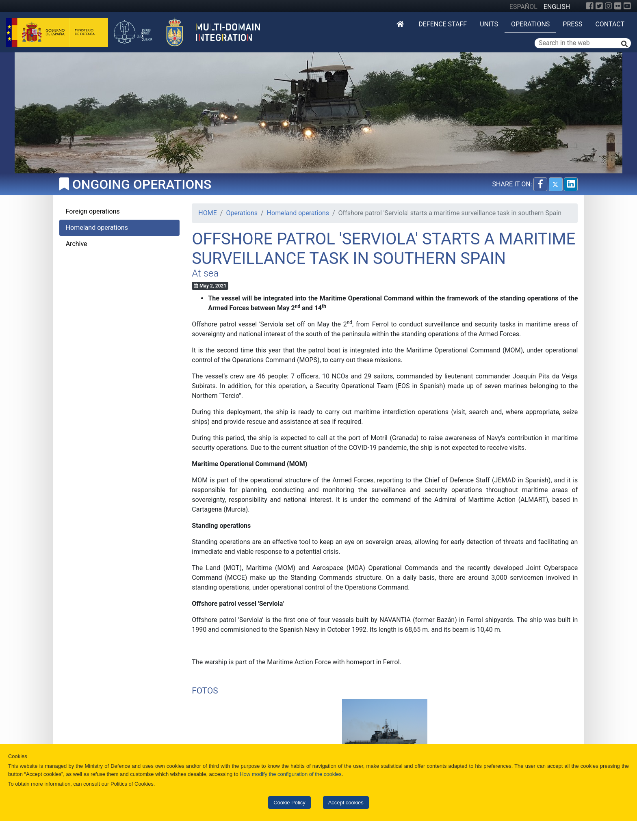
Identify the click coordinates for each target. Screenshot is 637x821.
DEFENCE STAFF (442, 24)
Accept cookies (346, 802)
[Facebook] (590, 6)
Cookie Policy (289, 802)
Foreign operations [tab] (93, 211)
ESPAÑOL (523, 7)
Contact (609, 24)
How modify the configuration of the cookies (291, 774)
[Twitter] (599, 6)
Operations (530, 24)
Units (489, 24)
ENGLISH (557, 7)
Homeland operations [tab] (97, 227)
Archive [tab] (76, 244)
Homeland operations (298, 213)
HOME (207, 213)
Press (572, 24)
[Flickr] (618, 6)
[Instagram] (608, 6)
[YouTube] (627, 6)
